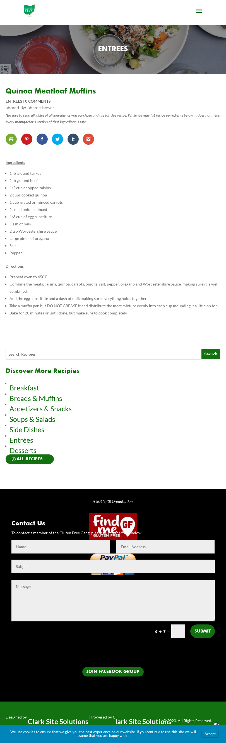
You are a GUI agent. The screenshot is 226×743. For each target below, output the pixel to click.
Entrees (113, 49)
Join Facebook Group (113, 672)
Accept (210, 734)
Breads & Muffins (35, 398)
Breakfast (24, 387)
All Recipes (30, 459)
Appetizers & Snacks (40, 408)
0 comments (38, 101)
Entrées (21, 440)
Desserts (23, 450)
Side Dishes (26, 429)
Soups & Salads (32, 419)
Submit (202, 631)
